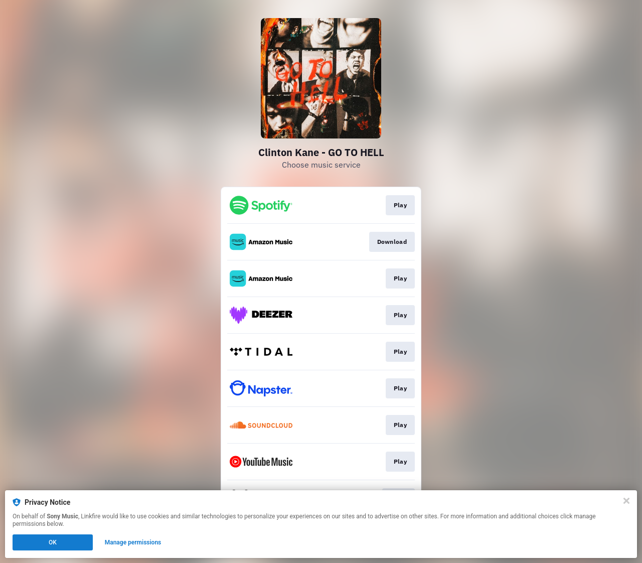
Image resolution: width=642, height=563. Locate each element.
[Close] (626, 501)
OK (53, 542)
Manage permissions (133, 542)
